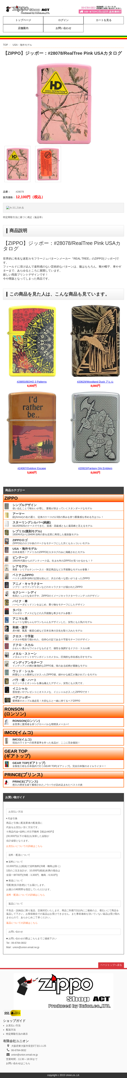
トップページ (23, 20)
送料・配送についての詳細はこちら (25, 894)
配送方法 (11, 1029)
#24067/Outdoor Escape (32, 468)
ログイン (63, 20)
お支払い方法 (13, 1025)
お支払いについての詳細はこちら (24, 846)
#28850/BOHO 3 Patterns (32, 381)
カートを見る (104, 20)
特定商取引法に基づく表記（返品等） (23, 217)
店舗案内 (23, 28)
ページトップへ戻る (111, 965)
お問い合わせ (63, 28)
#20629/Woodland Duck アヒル (95, 381)
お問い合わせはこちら (18, 1063)
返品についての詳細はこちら (22, 922)
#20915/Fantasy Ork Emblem (95, 468)
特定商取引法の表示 (17, 1034)
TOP (5, 44)
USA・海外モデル (22, 44)
